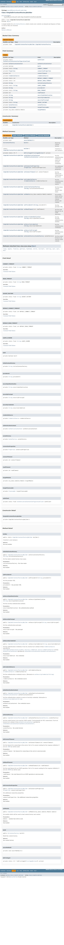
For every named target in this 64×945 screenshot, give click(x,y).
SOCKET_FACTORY (42, 102)
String (15, 68)
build (25, 142)
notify (35, 249)
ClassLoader (12, 107)
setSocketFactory (29, 236)
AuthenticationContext (16, 63)
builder (26, 148)
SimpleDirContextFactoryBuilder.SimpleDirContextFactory (33, 44)
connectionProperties (44, 71)
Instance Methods (30, 135)
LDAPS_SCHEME (42, 85)
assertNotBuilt (28, 140)
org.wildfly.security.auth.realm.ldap (17, 10)
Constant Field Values (9, 271)
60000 (9, 769)
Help (35, 1)
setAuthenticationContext (32, 155)
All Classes (3, 4)
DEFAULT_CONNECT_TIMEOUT (45, 78)
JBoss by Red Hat (13, 877)
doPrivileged (28, 153)
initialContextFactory (45, 83)
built (39, 66)
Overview (3, 1)
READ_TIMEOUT (42, 90)
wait (54, 249)
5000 (9, 746)
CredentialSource (14, 75)
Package (8, 1)
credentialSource (43, 75)
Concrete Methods (43, 135)
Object (9, 21)
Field (11, 6)
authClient (41, 59)
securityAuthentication (45, 95)
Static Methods (17, 135)
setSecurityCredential (31, 224)
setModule (27, 194)
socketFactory (42, 105)
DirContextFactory (9, 142)
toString (48, 249)
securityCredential (44, 97)
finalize (15, 249)
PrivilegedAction (38, 153)
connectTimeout (42, 73)
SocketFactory (13, 105)
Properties (12, 71)
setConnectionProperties (31, 166)
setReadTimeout (28, 209)
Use (18, 1)
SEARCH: (45, 4)
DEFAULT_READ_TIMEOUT (44, 80)
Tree (20, 1)
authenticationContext (45, 63)
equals (10, 249)
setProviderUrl (28, 205)
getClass (22, 249)
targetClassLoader (43, 107)
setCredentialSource (30, 179)
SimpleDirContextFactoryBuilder (22, 125)
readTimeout (41, 92)
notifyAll (41, 249)
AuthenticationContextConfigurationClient (16, 61)
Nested (8, 6)
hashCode (29, 249)
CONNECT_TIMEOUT (43, 68)
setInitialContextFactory (32, 186)
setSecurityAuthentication (32, 216)
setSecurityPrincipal (30, 230)
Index (31, 1)
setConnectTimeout (29, 172)
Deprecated (26, 1)
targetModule (42, 109)
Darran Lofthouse (6, 30)
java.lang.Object (6, 15)
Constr (16, 6)
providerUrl (41, 88)
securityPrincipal (43, 100)
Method (21, 6)
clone (4, 249)
